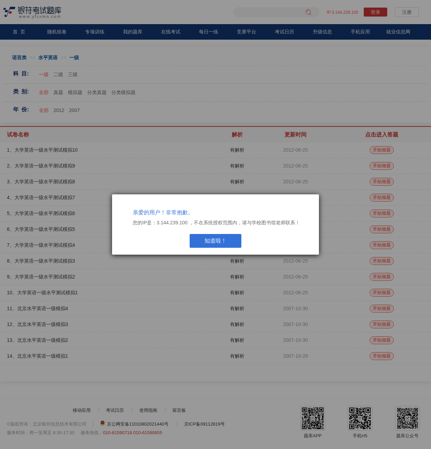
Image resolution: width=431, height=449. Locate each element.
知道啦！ (215, 241)
